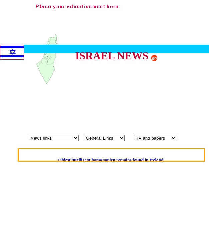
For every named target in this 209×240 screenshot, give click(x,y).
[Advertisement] (182, 115)
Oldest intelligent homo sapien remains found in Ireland (110, 159)
